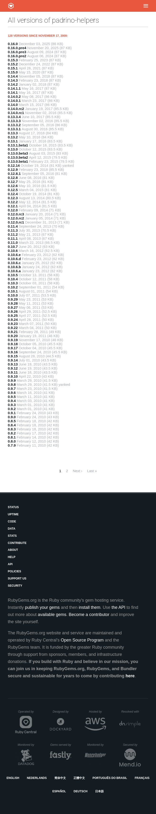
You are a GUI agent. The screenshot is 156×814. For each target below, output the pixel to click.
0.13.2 (13, 137)
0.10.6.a (14, 271)
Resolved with (131, 711)
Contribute (17, 543)
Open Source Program (82, 640)
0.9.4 (12, 401)
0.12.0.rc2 (16, 218)
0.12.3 (13, 198)
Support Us (17, 578)
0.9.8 (12, 384)
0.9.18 (13, 344)
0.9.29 (13, 299)
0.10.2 (13, 287)
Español (59, 791)
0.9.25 (13, 315)
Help (11, 557)
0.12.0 (13, 210)
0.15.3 (13, 60)
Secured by (132, 744)
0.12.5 (13, 190)
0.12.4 (13, 194)
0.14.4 (13, 76)
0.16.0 (13, 44)
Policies (14, 571)
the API (118, 607)
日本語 (99, 791)
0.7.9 (12, 445)
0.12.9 (13, 169)
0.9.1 (12, 413)
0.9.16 (13, 352)
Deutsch (81, 791)
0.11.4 (13, 226)
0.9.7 (12, 388)
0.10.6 (13, 251)
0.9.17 (13, 348)
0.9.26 (13, 311)
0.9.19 (13, 340)
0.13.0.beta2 (18, 157)
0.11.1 (13, 238)
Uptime (13, 514)
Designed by (62, 711)
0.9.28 (13, 303)
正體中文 (79, 778)
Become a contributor (89, 614)
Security (15, 585)
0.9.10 (13, 376)
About (13, 550)
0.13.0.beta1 (18, 161)
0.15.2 (13, 64)
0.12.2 (13, 202)
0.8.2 (12, 433)
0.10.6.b (14, 267)
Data (11, 528)
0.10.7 (13, 247)
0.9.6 (12, 393)
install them (89, 607)
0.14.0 (13, 105)
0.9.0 (12, 417)
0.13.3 (13, 133)
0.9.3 (12, 405)
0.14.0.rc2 (16, 109)
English (13, 778)
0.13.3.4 (14, 117)
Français (142, 778)
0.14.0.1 (14, 101)
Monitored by (27, 744)
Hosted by (97, 711)
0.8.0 (12, 441)
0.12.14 (14, 165)
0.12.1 (13, 206)
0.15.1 (13, 68)
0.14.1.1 (14, 88)
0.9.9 (12, 380)
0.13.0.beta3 (18, 153)
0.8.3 (12, 429)
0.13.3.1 (14, 129)
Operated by (27, 713)
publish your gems (42, 607)
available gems (52, 614)
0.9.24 (13, 320)
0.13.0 (13, 149)
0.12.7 (13, 182)
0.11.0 (13, 242)
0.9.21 (13, 332)
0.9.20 (13, 336)
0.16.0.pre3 (17, 52)
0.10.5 (13, 275)
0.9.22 (13, 328)
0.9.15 (13, 356)
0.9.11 (13, 372)
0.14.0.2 (14, 96)
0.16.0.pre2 (17, 56)
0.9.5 (12, 397)
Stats (12, 535)
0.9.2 (12, 409)
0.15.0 (13, 72)
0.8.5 (12, 421)
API (10, 564)
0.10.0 (13, 295)
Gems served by (60, 744)
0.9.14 (13, 360)
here (130, 675)
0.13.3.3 (14, 121)
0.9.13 (13, 364)
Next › (77, 471)
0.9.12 (13, 368)
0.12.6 (13, 186)
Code (12, 521)
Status (13, 507)
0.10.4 (13, 279)
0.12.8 (13, 178)
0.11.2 (13, 234)
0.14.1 (13, 92)
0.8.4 (12, 425)
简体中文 (60, 778)
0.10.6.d (14, 259)
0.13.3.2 (14, 125)
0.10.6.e (14, 255)
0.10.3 (13, 283)
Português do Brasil (110, 778)
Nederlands (37, 778)
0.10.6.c (14, 263)
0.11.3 (13, 230)
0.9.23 (13, 324)
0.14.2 (13, 84)
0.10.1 (13, 291)
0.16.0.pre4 (17, 48)
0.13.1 (13, 141)
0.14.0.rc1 (16, 113)
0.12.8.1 (14, 174)
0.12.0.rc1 (16, 222)
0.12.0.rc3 (16, 214)
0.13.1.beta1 (18, 145)
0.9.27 (13, 307)
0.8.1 (12, 437)
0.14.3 (13, 80)
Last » (92, 471)
